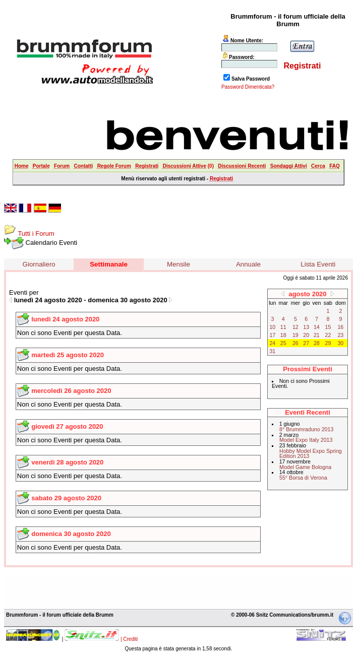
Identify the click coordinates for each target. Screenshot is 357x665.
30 (340, 343)
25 (283, 343)
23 (340, 335)
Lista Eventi (318, 264)
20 (306, 335)
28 (317, 343)
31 (272, 351)
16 (340, 327)
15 (328, 327)
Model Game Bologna (305, 467)
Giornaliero (39, 264)
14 (317, 327)
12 (295, 327)
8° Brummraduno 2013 (306, 429)
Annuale (248, 264)
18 (283, 335)
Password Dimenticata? (247, 87)
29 (328, 343)
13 (306, 327)
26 (295, 343)
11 (283, 327)
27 (306, 343)
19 (295, 335)
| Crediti (129, 639)
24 (272, 343)
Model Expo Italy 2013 (305, 440)
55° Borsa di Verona (303, 478)
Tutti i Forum (36, 233)
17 (272, 335)
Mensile (178, 264)
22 (328, 335)
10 (272, 327)
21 (317, 335)
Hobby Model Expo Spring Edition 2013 (310, 453)
